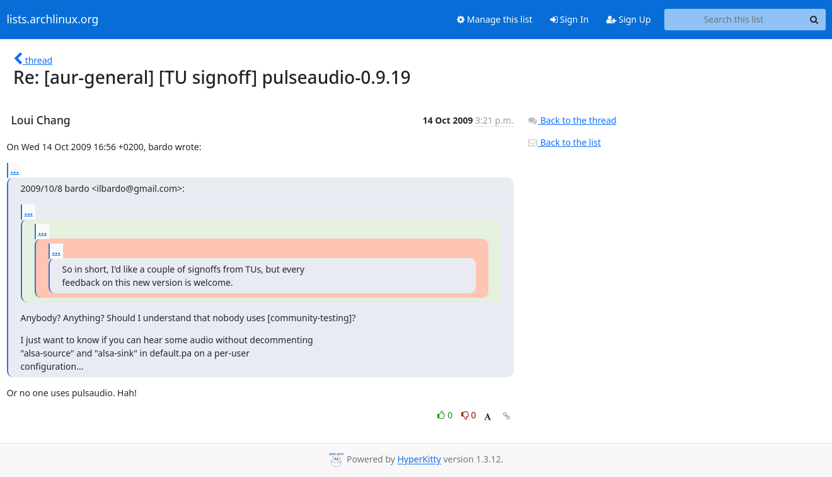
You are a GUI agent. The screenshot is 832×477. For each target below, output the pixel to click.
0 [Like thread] (445, 415)
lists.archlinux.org (53, 19)
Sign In (569, 19)
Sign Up (628, 19)
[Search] (814, 19)
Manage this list (495, 19)
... (15, 170)
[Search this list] (734, 19)
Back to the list (564, 142)
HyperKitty (419, 460)
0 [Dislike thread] (469, 415)
